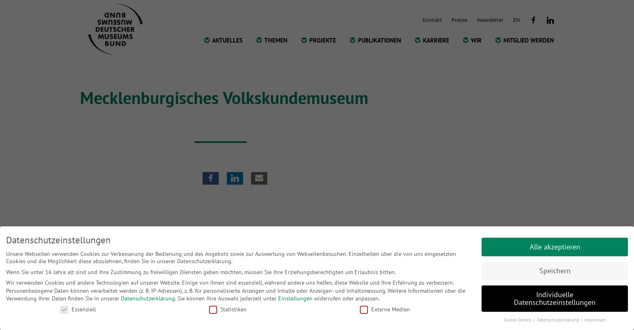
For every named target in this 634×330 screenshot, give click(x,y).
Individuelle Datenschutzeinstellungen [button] (555, 298)
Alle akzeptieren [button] (555, 246)
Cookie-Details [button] (518, 320)
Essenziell (78, 309)
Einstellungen (295, 298)
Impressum (595, 320)
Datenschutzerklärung (148, 298)
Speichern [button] (555, 270)
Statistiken (228, 309)
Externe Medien (385, 309)
